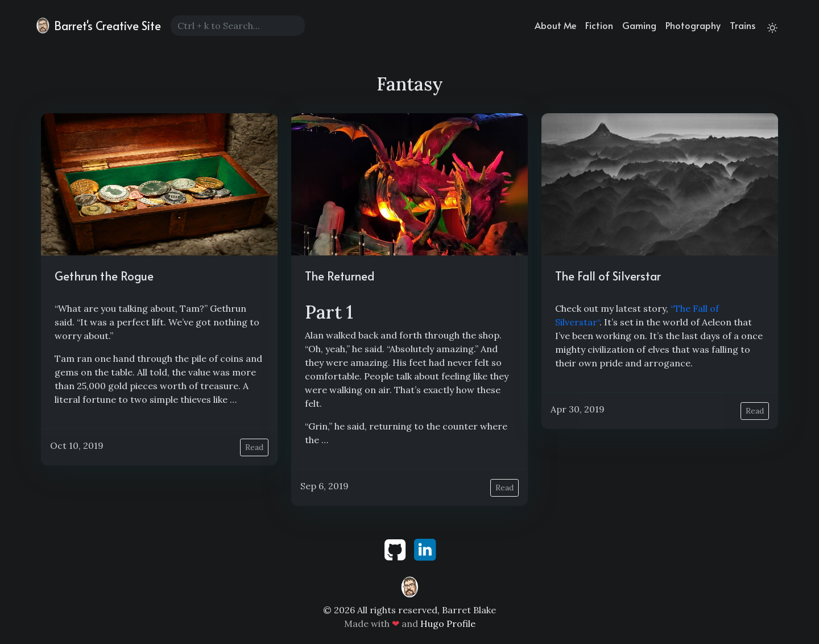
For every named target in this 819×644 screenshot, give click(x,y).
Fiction (599, 25)
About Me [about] (555, 25)
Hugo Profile (447, 623)
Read (254, 447)
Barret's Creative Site (97, 25)
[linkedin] (425, 548)
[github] (396, 548)
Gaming (639, 25)
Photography (693, 25)
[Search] (237, 25)
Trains (742, 25)
